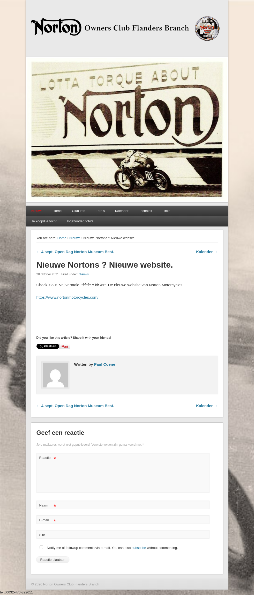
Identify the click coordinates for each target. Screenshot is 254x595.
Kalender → (207, 251)
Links (166, 211)
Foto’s (100, 211)
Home (57, 211)
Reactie (47, 457)
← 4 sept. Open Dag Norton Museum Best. (75, 251)
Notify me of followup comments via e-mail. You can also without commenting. (108, 548)
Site (42, 535)
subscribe (139, 548)
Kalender (122, 211)
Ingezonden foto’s (80, 221)
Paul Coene (104, 364)
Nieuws (74, 238)
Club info (78, 211)
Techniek (145, 211)
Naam (47, 505)
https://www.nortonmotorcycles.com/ (67, 297)
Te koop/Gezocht (44, 221)
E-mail (47, 520)
